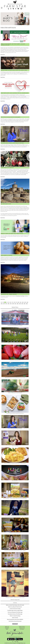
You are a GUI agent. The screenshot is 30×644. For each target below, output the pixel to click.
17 (6, 303)
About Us (7, 626)
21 (15, 303)
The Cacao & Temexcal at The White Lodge (15, 612)
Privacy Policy (22, 626)
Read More (3, 54)
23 (19, 303)
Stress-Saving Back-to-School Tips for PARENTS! (15, 619)
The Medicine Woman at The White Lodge (15, 614)
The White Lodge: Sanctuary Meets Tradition (15, 610)
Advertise (7, 627)
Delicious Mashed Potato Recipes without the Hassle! (15, 605)
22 (17, 303)
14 (27, 302)
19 (10, 303)
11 (20, 302)
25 (24, 303)
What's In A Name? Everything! (15, 615)
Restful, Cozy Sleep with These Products (15, 606)
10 (18, 302)
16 (3, 303)
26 (26, 303)
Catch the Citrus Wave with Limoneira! (15, 621)
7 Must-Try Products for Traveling (15, 608)
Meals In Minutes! (15, 617)
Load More (15, 623)
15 (1, 303)
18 (8, 303)
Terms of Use (22, 627)
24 (22, 303)
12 (22, 302)
